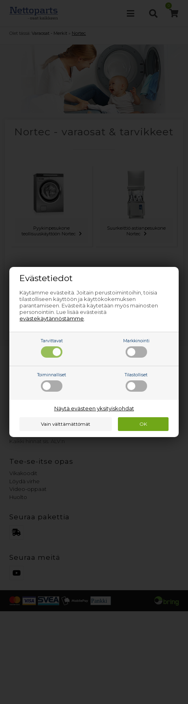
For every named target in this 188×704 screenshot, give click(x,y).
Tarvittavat (52, 348)
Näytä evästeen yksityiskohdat (94, 408)
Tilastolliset (136, 382)
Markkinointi (136, 348)
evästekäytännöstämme (51, 318)
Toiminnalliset (51, 382)
